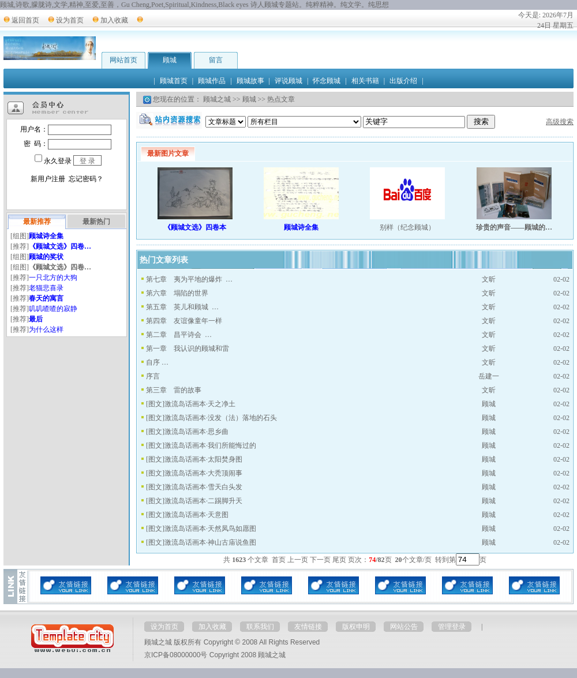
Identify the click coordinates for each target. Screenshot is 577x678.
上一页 (297, 560)
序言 (153, 376)
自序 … (157, 362)
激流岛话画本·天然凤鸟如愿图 (210, 529)
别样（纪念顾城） (407, 227)
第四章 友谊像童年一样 (184, 321)
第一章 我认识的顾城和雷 (187, 348)
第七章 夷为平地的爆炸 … (189, 279)
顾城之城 (217, 99)
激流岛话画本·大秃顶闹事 (203, 473)
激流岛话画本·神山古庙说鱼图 (210, 542)
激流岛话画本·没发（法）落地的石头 (220, 418)
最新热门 (96, 222)
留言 (216, 60)
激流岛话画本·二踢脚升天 (203, 501)
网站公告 (404, 627)
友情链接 (308, 627)
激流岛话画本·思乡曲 (196, 432)
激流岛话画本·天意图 (196, 515)
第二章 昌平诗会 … (179, 335)
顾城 (170, 60)
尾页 (339, 560)
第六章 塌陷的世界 (177, 293)
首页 (279, 560)
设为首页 (70, 20)
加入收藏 (114, 20)
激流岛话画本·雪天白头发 (203, 487)
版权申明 (356, 627)
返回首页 (25, 20)
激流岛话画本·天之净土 (199, 404)
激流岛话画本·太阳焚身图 (203, 459)
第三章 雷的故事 (173, 390)
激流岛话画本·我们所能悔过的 (210, 445)
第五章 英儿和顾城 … (182, 307)
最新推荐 (37, 222)
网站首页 (123, 60)
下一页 (320, 560)
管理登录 (452, 627)
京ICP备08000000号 (175, 655)
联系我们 (260, 627)
